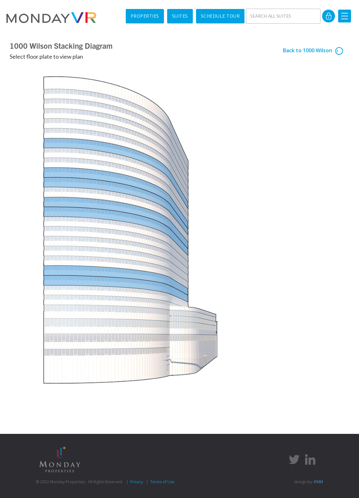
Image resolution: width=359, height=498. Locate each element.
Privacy (136, 482)
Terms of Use (162, 482)
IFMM (318, 482)
